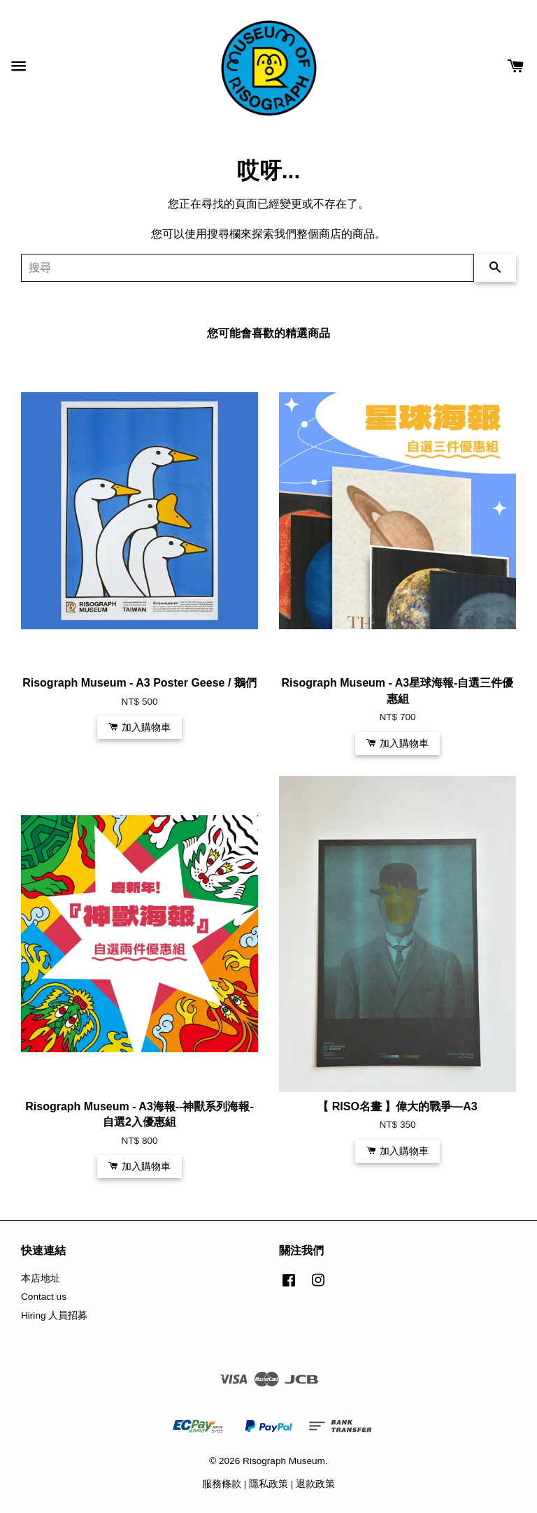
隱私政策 (268, 1484)
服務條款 (221, 1484)
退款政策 (315, 1484)
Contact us (43, 1296)
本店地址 (40, 1278)
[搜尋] (247, 268)
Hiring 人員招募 (54, 1315)
